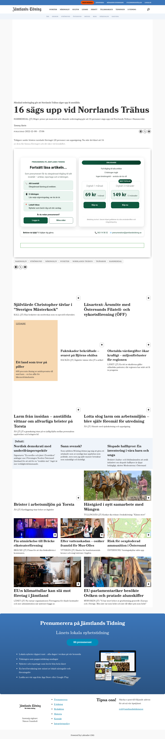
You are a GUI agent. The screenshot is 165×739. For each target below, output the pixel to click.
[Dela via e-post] (149, 131)
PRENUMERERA (87, 2)
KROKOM (55, 16)
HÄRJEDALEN (104, 16)
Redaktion (59, 709)
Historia (58, 714)
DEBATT (94, 9)
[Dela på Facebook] (141, 131)
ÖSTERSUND (77, 16)
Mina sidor (61, 220)
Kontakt (58, 719)
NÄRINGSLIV (64, 9)
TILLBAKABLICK (106, 9)
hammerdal (115, 261)
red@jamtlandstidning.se (131, 709)
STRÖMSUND (65, 16)
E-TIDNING (132, 9)
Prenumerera (60, 700)
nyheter (64, 261)
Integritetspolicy (62, 724)
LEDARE (85, 9)
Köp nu (95, 205)
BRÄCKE (87, 16)
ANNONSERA (100, 2)
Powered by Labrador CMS (82, 735)
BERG (95, 16)
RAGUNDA (115, 16)
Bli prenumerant (82, 642)
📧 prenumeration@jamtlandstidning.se (126, 233)
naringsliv (21, 261)
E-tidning (58, 704)
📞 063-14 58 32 (101, 233)
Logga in (35, 220)
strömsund (36, 261)
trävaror (101, 261)
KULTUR (75, 9)
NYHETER (53, 9)
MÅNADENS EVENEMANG (115, 2)
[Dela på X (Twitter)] (145, 131)
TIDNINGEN (120, 9)
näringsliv (51, 261)
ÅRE (47, 16)
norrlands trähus (83, 261)
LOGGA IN (148, 2)
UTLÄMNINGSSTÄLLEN (134, 2)
